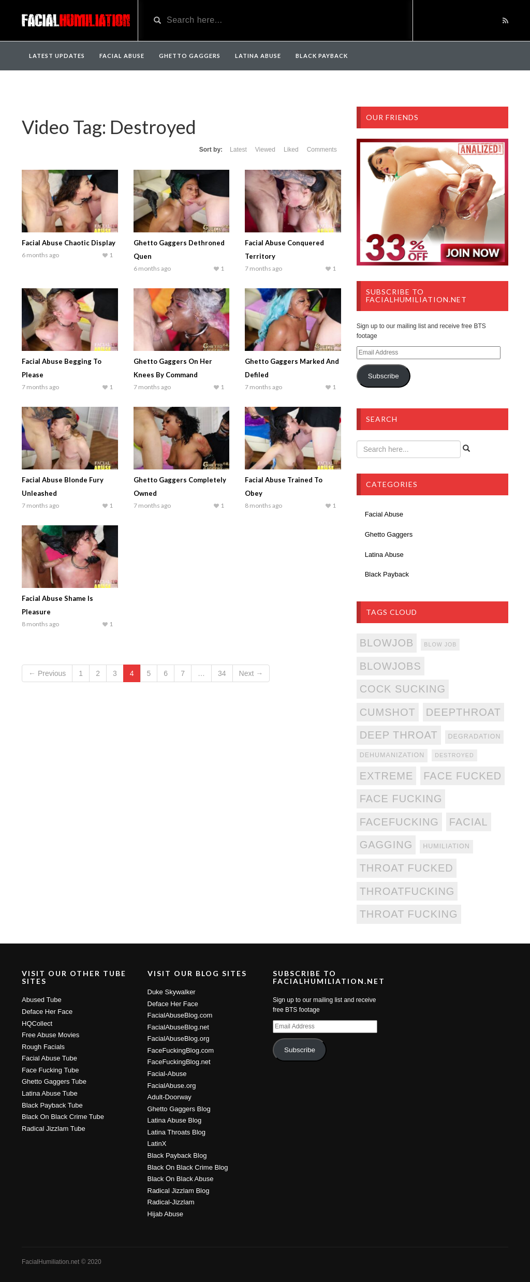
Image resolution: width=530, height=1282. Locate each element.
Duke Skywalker (172, 992)
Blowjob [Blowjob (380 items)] (387, 643)
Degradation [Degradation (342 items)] (474, 736)
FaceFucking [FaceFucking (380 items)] (399, 822)
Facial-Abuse (167, 1074)
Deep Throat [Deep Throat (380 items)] (399, 735)
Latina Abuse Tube (50, 1093)
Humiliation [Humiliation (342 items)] (446, 846)
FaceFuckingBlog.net (179, 1062)
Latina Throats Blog (177, 1132)
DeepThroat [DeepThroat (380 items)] (463, 712)
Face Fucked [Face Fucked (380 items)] (462, 776)
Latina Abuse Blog (175, 1120)
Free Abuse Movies (50, 1035)
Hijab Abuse (165, 1214)
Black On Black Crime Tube (63, 1117)
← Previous (47, 673)
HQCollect (37, 1023)
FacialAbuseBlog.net (178, 1027)
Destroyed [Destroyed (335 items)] (454, 755)
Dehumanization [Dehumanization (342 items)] (392, 755)
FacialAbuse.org (172, 1085)
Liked (291, 149)
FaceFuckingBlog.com (181, 1050)
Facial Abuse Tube (49, 1058)
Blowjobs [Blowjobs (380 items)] (390, 666)
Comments (322, 149)
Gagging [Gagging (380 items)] (386, 844)
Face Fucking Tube (50, 1070)
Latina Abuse (258, 55)
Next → (251, 673)
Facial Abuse (121, 55)
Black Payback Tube (52, 1105)
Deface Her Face (47, 1011)
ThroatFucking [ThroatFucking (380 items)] (407, 891)
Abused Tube (42, 1000)
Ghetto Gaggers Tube (54, 1081)
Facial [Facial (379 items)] (468, 822)
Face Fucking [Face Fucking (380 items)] (401, 798)
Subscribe (383, 376)
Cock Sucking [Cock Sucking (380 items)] (403, 689)
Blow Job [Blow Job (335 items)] (440, 644)
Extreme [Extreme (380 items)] (387, 776)
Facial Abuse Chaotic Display (68, 243)
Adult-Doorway (170, 1097)
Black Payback (322, 55)
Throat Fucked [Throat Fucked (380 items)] (406, 868)
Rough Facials (43, 1047)
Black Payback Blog (177, 1155)
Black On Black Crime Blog (188, 1167)
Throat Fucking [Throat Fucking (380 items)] (409, 914)
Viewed (265, 149)
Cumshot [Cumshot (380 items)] (388, 712)
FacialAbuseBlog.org (179, 1038)
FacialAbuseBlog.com (180, 1015)
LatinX (157, 1143)
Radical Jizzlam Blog (179, 1191)
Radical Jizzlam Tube (53, 1128)
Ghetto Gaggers (189, 55)
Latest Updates (57, 55)
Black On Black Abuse (181, 1179)
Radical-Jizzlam (171, 1202)
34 (222, 673)
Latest (238, 149)
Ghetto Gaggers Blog (179, 1109)
